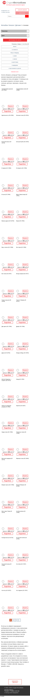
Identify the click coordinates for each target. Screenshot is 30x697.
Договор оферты (8, 689)
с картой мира (14, 62)
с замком (15, 59)
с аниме (15, 55)
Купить (10, 106)
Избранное (22, 13)
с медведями (15, 65)
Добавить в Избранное (3, 106)
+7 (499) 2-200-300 (5, 12)
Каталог (11, 25)
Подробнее (7, 111)
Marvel (14, 46)
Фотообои (4, 25)
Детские (18, 25)
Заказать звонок (22, 10)
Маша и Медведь (15, 52)
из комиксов (15, 49)
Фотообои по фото (15, 40)
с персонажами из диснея (14, 68)
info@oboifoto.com (5, 10)
